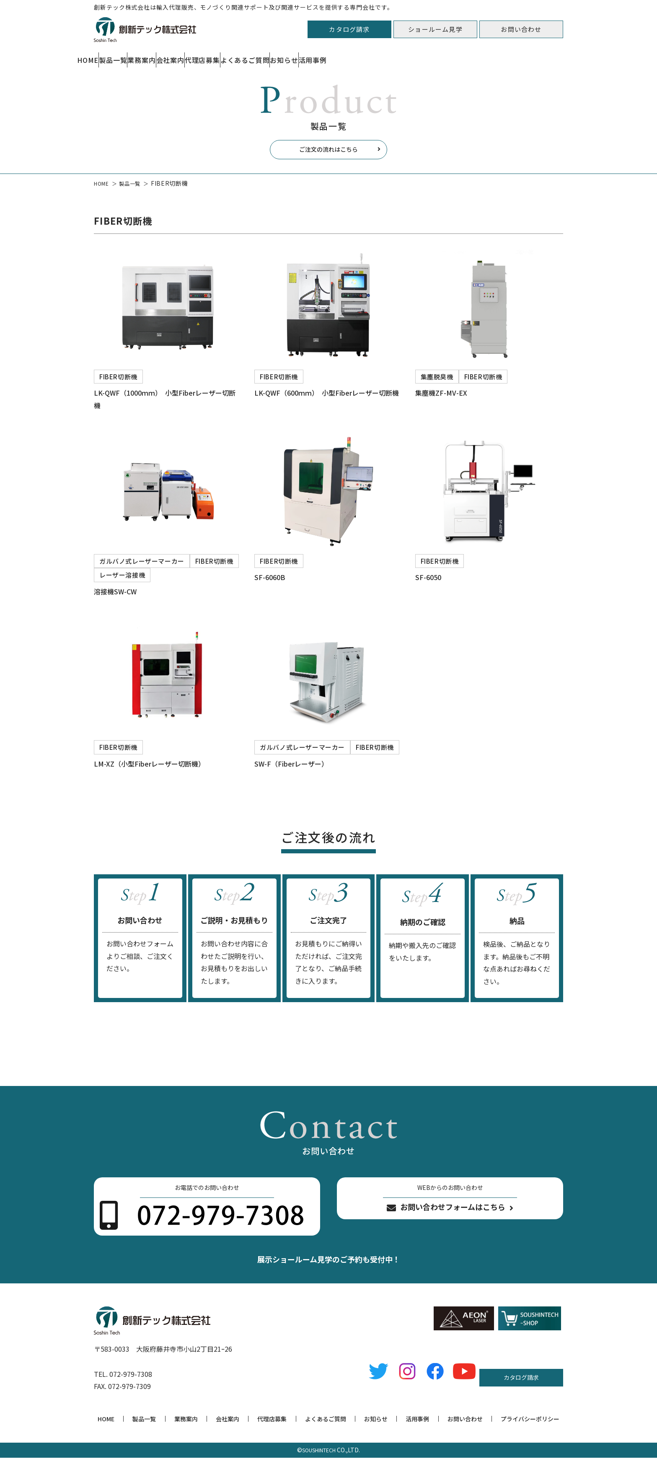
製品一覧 (160, 55)
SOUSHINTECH (318, 1451)
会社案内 (281, 55)
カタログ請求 (349, 29)
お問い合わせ (521, 29)
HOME (103, 55)
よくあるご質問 (418, 55)
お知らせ (488, 55)
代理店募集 (344, 55)
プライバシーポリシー (530, 1420)
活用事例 (548, 55)
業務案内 (220, 55)
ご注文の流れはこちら (328, 151)
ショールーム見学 (435, 29)
